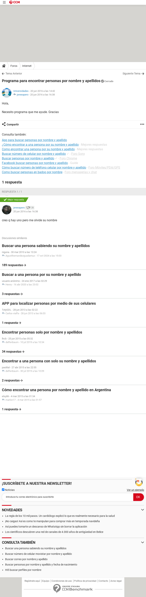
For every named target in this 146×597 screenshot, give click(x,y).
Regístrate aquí (32, 581)
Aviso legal (116, 581)
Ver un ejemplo (135, 489)
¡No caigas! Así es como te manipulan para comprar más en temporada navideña (52, 521)
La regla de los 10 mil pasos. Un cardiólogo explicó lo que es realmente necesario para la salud (60, 515)
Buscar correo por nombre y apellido (26, 559)
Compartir (13, 124)
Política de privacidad (85, 581)
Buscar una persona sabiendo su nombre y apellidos (35, 548)
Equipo (45, 581)
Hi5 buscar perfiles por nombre (23, 569)
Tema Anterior (14, 73)
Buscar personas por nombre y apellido (28, 158)
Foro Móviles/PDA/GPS (104, 167)
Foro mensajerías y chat (81, 172)
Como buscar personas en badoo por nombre (32, 172)
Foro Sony (78, 154)
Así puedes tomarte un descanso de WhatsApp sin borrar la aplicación (46, 526)
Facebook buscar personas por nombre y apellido (35, 163)
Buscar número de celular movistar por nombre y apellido (38, 553)
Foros (13, 65)
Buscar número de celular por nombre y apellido (34, 154)
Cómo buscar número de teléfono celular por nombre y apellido (44, 167)
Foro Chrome (68, 158)
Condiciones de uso (62, 581)
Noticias (8, 489)
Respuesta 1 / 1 (12, 191)
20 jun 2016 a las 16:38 (42, 94)
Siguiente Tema (131, 73)
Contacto (103, 581)
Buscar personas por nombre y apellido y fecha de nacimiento (41, 564)
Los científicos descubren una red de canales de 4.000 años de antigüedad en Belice (54, 531)
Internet (27, 65)
